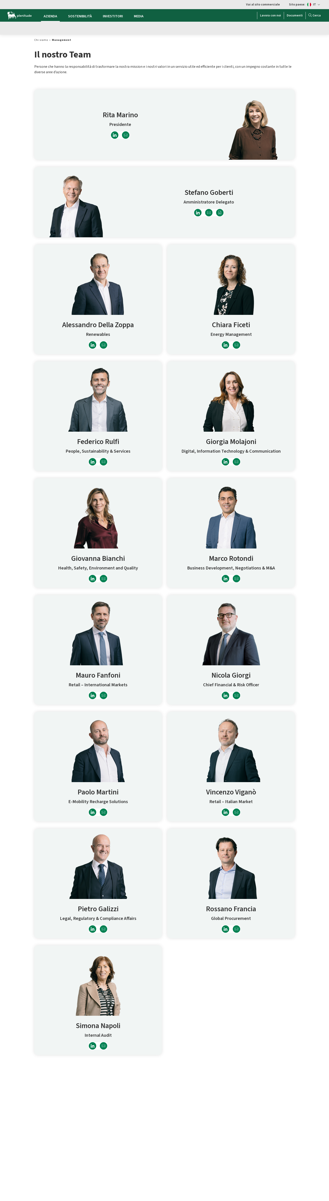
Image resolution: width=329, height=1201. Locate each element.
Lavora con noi (270, 15)
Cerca (314, 15)
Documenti (295, 15)
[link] (41, 40)
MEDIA (138, 16)
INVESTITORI (113, 16)
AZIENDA (50, 16)
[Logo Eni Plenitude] (19, 15)
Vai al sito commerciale (263, 4)
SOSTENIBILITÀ (80, 16)
